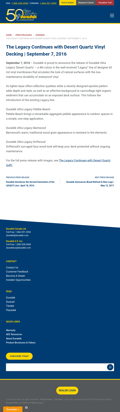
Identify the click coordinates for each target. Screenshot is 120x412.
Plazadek (11, 310)
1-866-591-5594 (48, 3)
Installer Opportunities (18, 279)
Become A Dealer (15, 275)
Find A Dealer (68, 2)
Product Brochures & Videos (20, 342)
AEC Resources (14, 334)
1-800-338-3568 (20, 3)
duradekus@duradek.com (18, 247)
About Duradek (14, 338)
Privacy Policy (46, 399)
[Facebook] (26, 407)
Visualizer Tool (105, 2)
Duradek (10, 297)
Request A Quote (86, 2)
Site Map (58, 399)
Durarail (10, 301)
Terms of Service (30, 403)
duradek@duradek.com (17, 235)
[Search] (110, 367)
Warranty (10, 330)
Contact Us (12, 267)
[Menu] (112, 15)
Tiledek (10, 305)
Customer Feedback (17, 271)
